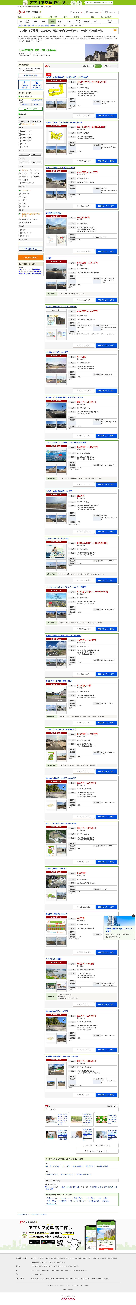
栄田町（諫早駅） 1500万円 (56, 869)
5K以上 (23, 143)
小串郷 (68, 1187)
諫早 (51, 1189)
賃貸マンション (62, 1266)
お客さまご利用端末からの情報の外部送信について (59, 1258)
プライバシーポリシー (53, 1285)
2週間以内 (25, 206)
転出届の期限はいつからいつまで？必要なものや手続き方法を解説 (62, 1135)
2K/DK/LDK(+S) (26, 134)
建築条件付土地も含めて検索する (31, 215)
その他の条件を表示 (29, 249)
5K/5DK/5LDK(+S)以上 (83, 1174)
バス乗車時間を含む (27, 183)
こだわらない (26, 190)
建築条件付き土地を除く (30, 219)
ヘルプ (62, 1285)
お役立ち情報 (20, 1278)
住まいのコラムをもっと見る (98, 1151)
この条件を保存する (24, 84)
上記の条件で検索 (30, 257)
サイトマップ (78, 1285)
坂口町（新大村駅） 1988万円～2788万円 (61, 307)
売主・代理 (65, 1166)
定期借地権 (24, 236)
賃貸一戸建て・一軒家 (50, 1266)
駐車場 (70, 1266)
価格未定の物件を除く (28, 124)
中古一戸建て (90, 1198)
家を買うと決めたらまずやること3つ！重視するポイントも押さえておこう (63, 1119)
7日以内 (24, 203)
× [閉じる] (133, 916)
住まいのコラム (85, 1278)
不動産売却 (34, 1274)
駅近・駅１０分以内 (52, 1166)
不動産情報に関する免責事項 (38, 1214)
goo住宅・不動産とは (37, 1258)
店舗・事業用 (51, 1201)
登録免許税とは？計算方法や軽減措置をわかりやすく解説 (112, 1119)
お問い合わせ (69, 1285)
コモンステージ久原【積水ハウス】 (59, 681)
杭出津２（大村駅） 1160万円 (57, 352)
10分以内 (25, 176)
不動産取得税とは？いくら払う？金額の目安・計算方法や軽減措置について (87, 1119)
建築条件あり (26, 222)
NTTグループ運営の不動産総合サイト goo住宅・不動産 (34, 6)
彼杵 (78, 1187)
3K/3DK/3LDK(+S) (52, 1174)
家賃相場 (105, 1201)
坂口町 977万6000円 (53, 213)
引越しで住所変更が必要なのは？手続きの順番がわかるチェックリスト (87, 1135)
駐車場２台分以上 (102, 1166)
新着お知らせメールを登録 (37, 84)
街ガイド (77, 1278)
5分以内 (24, 173)
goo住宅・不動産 (21, 1258)
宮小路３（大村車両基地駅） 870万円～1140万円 (64, 397)
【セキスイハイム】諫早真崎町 (57, 538)
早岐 (46, 1187)
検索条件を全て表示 (30, 75)
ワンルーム (24, 147)
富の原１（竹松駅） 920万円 (56, 914)
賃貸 (105, 1198)
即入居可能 (89, 1166)
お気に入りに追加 (84, 115)
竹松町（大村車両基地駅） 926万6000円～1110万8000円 (67, 77)
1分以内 (36, 170)
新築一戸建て (78, 1198)
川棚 (73, 1187)
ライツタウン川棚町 (53, 959)
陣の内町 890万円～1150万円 (57, 1011)
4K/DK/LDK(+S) (26, 140)
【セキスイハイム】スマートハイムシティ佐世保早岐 (66, 442)
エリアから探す (30, 109)
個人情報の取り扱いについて (39, 1262)
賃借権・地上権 (26, 233)
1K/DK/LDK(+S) (26, 131)
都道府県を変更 (37, 100)
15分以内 (36, 176)
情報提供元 (96, 1258)
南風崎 (63, 1187)
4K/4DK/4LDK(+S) (67, 1174)
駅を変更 (37, 104)
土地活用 (41, 1274)
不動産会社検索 (94, 1201)
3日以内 (24, 200)
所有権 (23, 230)
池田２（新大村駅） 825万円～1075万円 (61, 823)
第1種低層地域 (77, 1166)
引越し (37, 1278)
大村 (116, 1187)
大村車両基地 (94, 1187)
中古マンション (66, 1198)
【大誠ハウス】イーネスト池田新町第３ (61, 729)
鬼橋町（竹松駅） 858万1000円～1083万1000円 (64, 122)
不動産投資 (62, 1201)
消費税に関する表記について (57, 1262)
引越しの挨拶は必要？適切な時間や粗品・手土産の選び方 (112, 1135)
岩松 (47, 1189)
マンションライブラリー (78, 1201)
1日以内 (24, 197)
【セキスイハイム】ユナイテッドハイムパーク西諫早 (66, 587)
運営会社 (85, 1285)
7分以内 (36, 173)
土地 (99, 1198)
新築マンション (52, 1198)
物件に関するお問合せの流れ (83, 1258)
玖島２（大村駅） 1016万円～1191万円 (60, 168)
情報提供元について (23, 1214)
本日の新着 (25, 193)
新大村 (106, 1187)
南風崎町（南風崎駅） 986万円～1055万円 (62, 1056)
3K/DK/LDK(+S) (26, 137)
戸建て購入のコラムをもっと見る (97, 1145)
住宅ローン (84, 1270)
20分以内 (25, 180)
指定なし (25, 170)
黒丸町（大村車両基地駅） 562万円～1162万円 (63, 636)
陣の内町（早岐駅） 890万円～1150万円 (61, 778)
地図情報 (106, 1278)
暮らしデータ (51, 1204)
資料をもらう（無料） (106, 115)
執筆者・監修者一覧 (97, 1278)
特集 (32, 1278)
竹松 (101, 1187)
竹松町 (48, 258)
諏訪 (111, 1187)
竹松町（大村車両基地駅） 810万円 (59, 491)
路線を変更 (25, 104)
